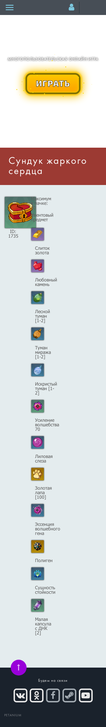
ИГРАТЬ (53, 83)
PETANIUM (13, 715)
